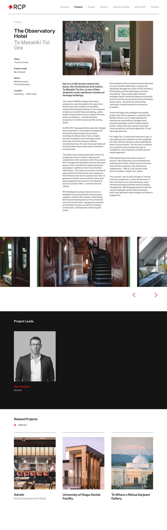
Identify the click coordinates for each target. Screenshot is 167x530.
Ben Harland (19, 72)
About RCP (140, 7)
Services (64, 7)
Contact (155, 7)
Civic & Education (22, 84)
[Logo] (17, 7)
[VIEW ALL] (20, 425)
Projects (78, 7)
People (91, 7)
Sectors (104, 7)
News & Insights (121, 7)
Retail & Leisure (21, 81)
